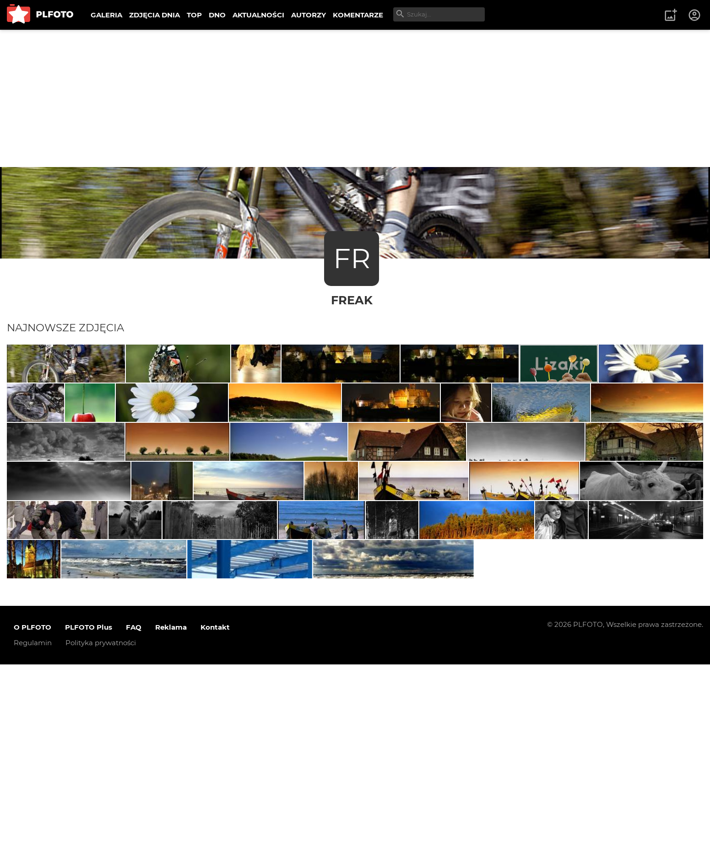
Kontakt (215, 809)
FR (351, 258)
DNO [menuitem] (217, 15)
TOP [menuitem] (194, 15)
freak (352, 300)
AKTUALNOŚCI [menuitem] (258, 15)
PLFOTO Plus (88, 809)
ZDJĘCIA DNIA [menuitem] (154, 15)
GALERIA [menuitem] (106, 15)
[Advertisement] (355, 98)
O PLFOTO (32, 809)
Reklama (171, 809)
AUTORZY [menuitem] (308, 15)
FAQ (133, 809)
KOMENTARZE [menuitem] (358, 15)
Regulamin (33, 825)
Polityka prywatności (100, 825)
